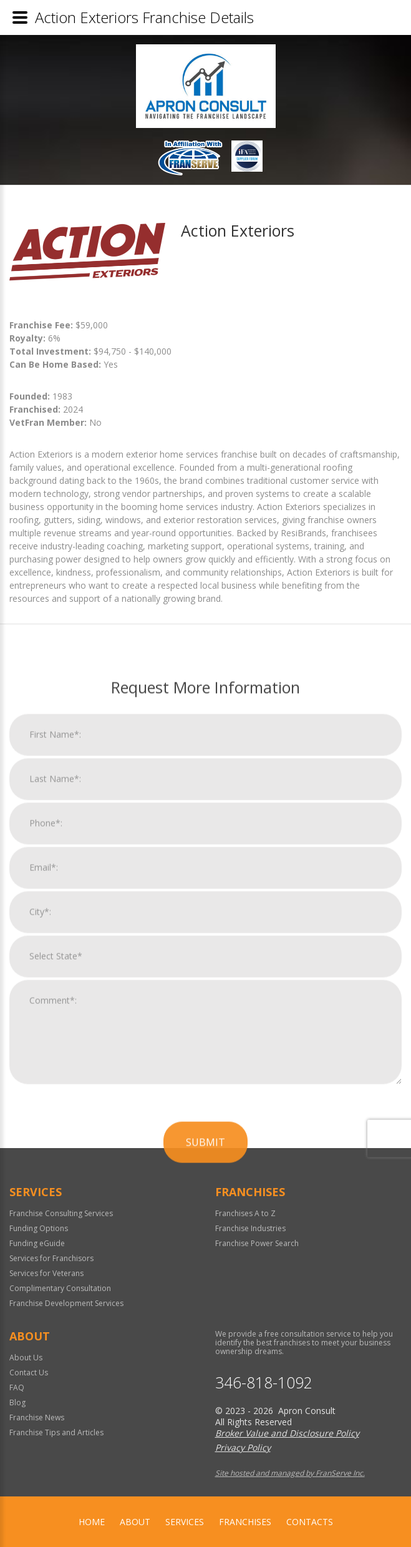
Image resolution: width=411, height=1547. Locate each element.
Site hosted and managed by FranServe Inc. (290, 1473)
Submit (205, 1429)
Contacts (309, 1522)
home (92, 1522)
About (135, 1522)
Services (184, 1522)
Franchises (245, 1522)
